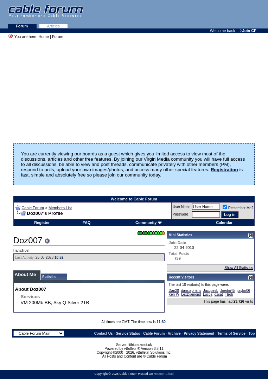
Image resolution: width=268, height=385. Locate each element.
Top (252, 333)
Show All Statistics (238, 268)
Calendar (224, 222)
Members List (60, 208)
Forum (22, 26)
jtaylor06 (243, 291)
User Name (182, 207)
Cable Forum (32, 208)
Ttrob (229, 294)
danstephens (191, 291)
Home (44, 36)
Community (148, 222)
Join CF (248, 30)
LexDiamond (191, 294)
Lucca (207, 294)
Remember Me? (238, 208)
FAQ (87, 222)
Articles (53, 26)
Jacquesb (210, 291)
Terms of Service (231, 333)
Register (42, 222)
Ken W (173, 294)
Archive (174, 333)
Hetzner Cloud (163, 374)
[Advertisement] (182, 14)
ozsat (219, 294)
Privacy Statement (199, 333)
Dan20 (173, 291)
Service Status (128, 333)
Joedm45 (227, 291)
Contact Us (103, 333)
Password (180, 214)
